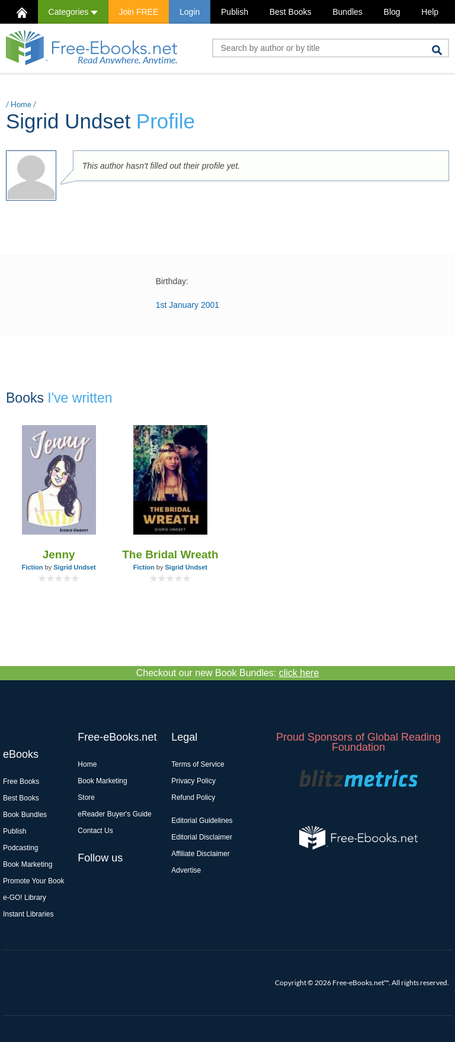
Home (21, 104)
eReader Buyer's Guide (114, 814)
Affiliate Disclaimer (200, 854)
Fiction (32, 567)
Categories (73, 12)
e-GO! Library (24, 897)
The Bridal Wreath (170, 554)
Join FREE (138, 12)
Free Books (21, 781)
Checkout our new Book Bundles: (227, 673)
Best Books (291, 12)
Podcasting (20, 848)
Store (86, 797)
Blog (392, 12)
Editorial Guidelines (201, 820)
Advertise (186, 870)
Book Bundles (25, 815)
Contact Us (95, 830)
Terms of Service (197, 764)
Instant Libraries (28, 914)
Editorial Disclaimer (201, 837)
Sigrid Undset (74, 567)
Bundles (347, 12)
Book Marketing (27, 864)
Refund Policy (193, 797)
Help (429, 12)
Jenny (59, 554)
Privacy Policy (193, 781)
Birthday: (172, 281)
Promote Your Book (33, 881)
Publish (234, 12)
